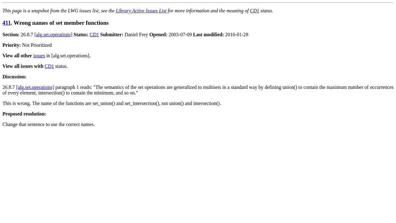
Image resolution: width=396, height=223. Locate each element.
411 (6, 23)
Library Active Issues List (141, 10)
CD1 (254, 10)
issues (39, 55)
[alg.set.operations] (53, 34)
